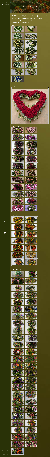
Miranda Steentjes (5, 224)
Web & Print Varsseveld (5, 454)
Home (5, 221)
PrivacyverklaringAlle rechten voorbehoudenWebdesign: (5, 451)
